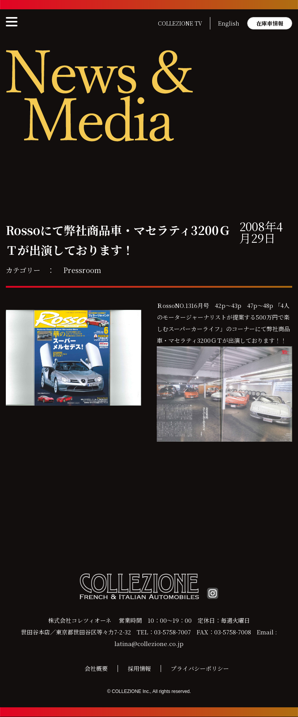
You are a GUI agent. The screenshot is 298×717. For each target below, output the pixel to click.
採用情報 (139, 669)
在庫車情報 (269, 23)
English (228, 23)
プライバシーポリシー (200, 669)
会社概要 (96, 669)
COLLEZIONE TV (180, 23)
